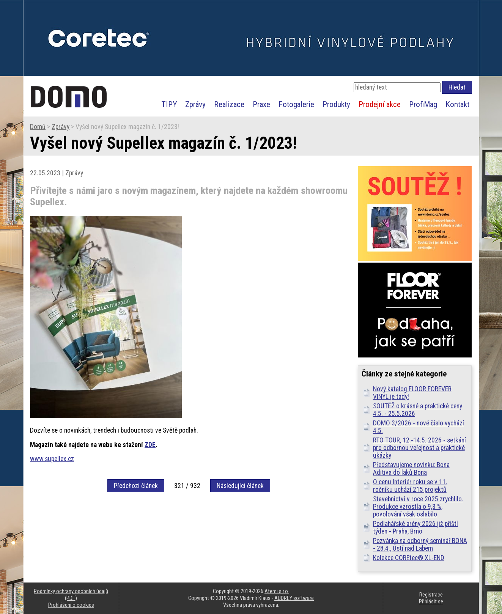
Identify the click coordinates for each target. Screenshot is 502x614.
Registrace (431, 594)
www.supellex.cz (52, 459)
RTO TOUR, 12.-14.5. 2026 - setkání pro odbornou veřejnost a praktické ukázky (419, 447)
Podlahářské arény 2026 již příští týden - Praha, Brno (415, 527)
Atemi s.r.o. (276, 591)
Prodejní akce (380, 104)
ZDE (150, 445)
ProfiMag (423, 104)
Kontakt (457, 104)
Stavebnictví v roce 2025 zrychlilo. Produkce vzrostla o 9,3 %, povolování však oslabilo (418, 506)
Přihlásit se (431, 601)
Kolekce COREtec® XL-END (408, 558)
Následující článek (240, 486)
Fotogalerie (296, 104)
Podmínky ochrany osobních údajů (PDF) (71, 594)
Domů (38, 127)
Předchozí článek (136, 486)
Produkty (336, 104)
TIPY (169, 104)
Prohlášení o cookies (71, 604)
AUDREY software (294, 598)
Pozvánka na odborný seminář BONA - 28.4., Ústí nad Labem (420, 544)
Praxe (261, 104)
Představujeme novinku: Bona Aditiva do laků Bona (411, 468)
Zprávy (195, 104)
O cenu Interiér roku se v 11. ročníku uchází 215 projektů (410, 485)
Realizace (229, 104)
